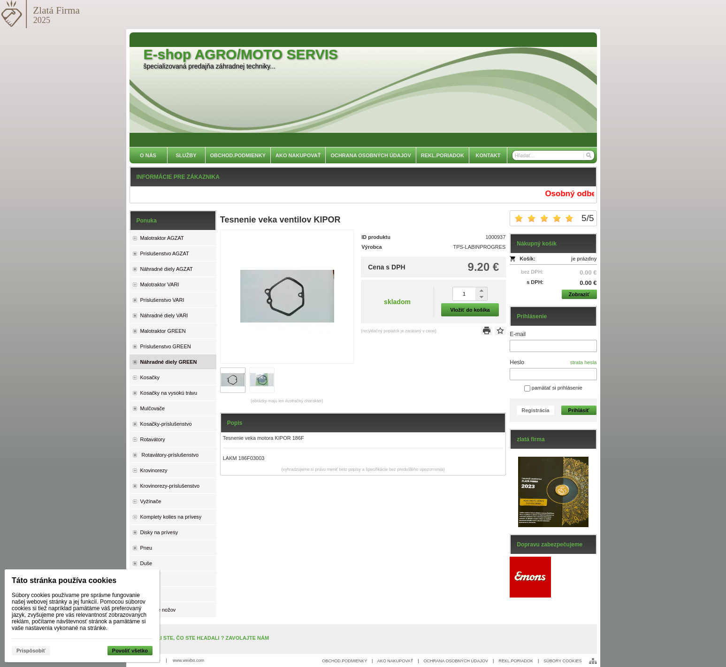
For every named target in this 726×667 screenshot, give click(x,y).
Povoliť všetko (130, 650)
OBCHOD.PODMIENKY (344, 661)
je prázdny (583, 258)
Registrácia (535, 410)
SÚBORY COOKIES (562, 661)
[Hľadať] (588, 155)
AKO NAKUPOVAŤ (395, 661)
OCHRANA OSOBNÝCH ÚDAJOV (456, 661)
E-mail (518, 334)
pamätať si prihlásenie (553, 388)
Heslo (517, 362)
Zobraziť (579, 294)
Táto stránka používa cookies (64, 580)
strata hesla (583, 362)
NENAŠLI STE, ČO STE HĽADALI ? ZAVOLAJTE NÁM (204, 638)
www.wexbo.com (188, 660)
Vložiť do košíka (470, 310)
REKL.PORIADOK (515, 661)
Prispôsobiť (31, 650)
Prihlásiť (578, 410)
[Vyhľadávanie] (553, 155)
